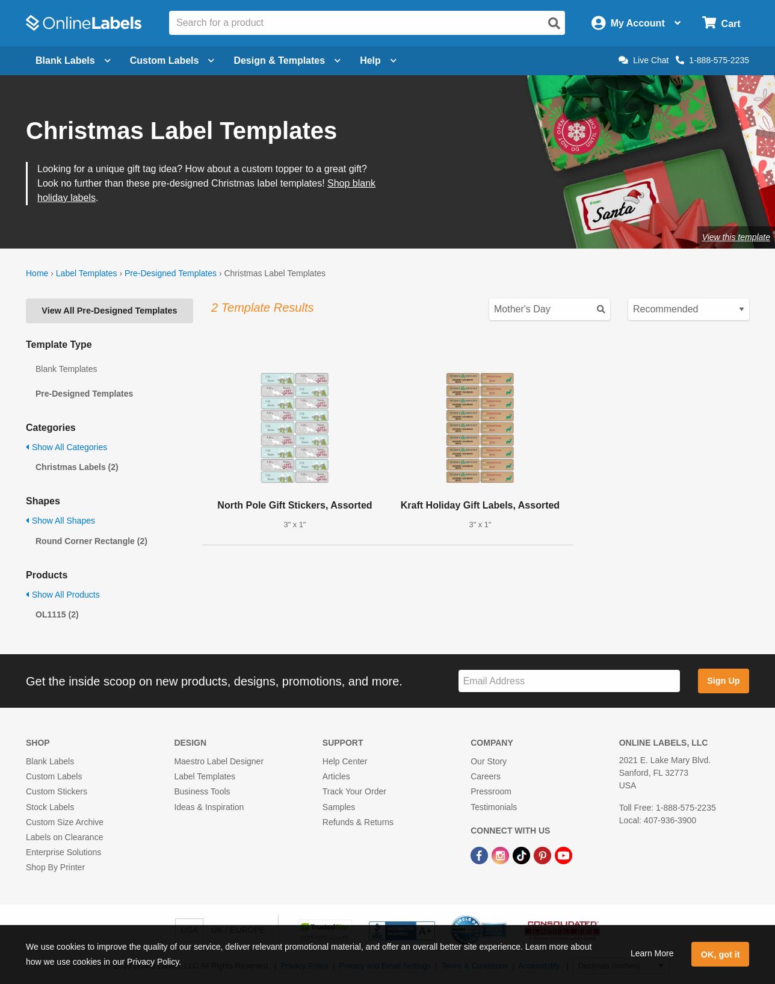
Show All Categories (66, 447)
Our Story (489, 761)
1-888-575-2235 (712, 60)
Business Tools (202, 791)
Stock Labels (50, 807)
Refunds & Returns (358, 822)
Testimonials (494, 807)
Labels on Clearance (64, 837)
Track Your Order (354, 791)
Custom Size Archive (64, 822)
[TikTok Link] (523, 854)
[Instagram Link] (501, 854)
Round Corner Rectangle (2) (91, 541)
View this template (736, 237)
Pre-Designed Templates (171, 273)
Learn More (652, 953)
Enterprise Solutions (63, 852)
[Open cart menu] (721, 23)
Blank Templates (66, 369)
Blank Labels (50, 761)
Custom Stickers (56, 791)
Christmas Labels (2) (77, 467)
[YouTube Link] (563, 854)
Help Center (345, 761)
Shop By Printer (55, 867)
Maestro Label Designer (219, 761)
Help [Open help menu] (378, 60)
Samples (339, 807)
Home (37, 273)
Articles (336, 776)
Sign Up (723, 680)
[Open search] (554, 23)
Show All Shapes (60, 520)
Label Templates (86, 273)
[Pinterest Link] (544, 854)
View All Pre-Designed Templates (109, 310)
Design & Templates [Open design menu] (287, 60)
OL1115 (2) (57, 614)
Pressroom (491, 791)
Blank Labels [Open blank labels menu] (73, 60)
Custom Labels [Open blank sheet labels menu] (172, 60)
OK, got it (720, 954)
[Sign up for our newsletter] (569, 681)
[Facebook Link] (480, 854)
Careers (486, 776)
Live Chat (643, 60)
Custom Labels (54, 776)
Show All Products (63, 594)
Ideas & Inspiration (209, 807)
